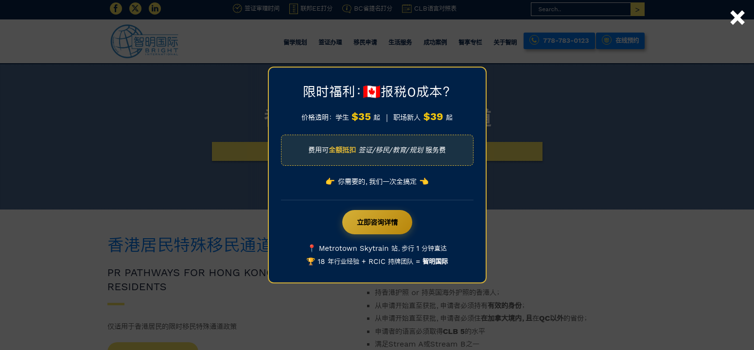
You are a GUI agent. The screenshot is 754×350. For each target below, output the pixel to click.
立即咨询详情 (377, 222)
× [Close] (737, 6)
